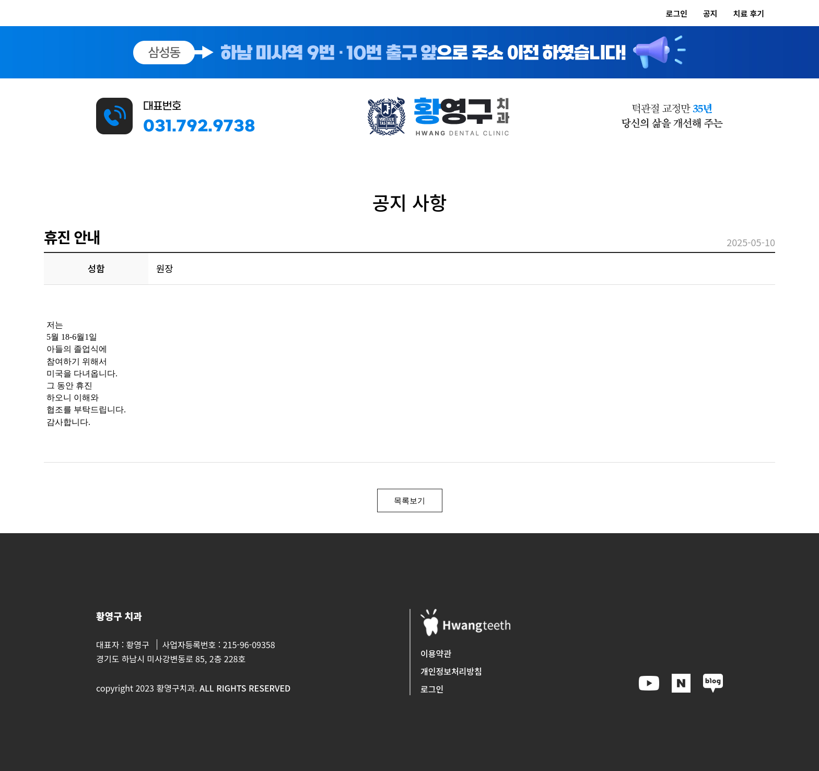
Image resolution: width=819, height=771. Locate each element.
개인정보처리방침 (451, 671)
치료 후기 (748, 13)
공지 (710, 13)
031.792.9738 (199, 126)
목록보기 (409, 500)
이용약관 (435, 653)
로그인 (676, 13)
